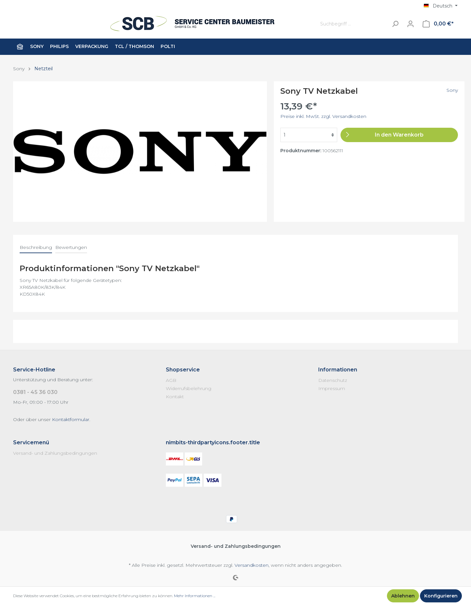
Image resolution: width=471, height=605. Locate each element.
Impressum (331, 388)
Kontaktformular (70, 419)
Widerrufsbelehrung (188, 388)
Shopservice (183, 370)
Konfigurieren (441, 596)
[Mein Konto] (410, 23)
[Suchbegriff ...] (352, 24)
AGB (171, 380)
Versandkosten (252, 565)
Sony (452, 90)
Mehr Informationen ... (194, 595)
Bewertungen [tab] (71, 247)
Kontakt (175, 397)
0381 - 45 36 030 (35, 392)
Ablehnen (403, 596)
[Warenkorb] (438, 23)
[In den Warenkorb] (399, 135)
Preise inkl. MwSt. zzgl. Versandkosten (323, 116)
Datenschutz (332, 380)
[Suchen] (395, 24)
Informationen (337, 370)
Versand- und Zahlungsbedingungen (55, 453)
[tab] (36, 247)
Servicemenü (31, 442)
